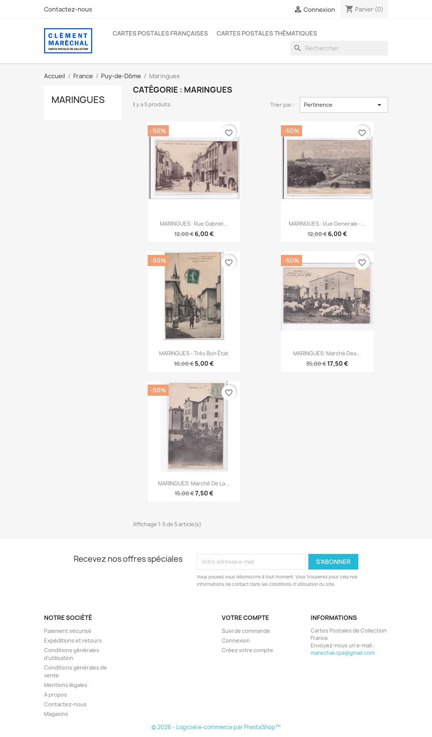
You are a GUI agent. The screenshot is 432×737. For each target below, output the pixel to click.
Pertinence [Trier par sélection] (344, 104)
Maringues (78, 99)
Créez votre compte (247, 650)
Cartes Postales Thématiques (267, 33)
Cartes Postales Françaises (160, 33)
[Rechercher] (339, 48)
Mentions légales (65, 684)
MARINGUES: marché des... (327, 353)
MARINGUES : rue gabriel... (194, 223)
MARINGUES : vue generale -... (327, 223)
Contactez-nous (68, 9)
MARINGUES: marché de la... (194, 483)
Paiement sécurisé (67, 630)
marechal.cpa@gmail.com (343, 652)
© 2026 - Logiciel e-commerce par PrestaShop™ (216, 727)
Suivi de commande (246, 630)
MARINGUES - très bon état (193, 353)
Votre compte (245, 618)
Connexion (236, 640)
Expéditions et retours (73, 640)
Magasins (56, 713)
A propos (55, 694)
